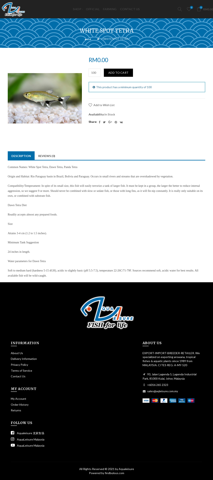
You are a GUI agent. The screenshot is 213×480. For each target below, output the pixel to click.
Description (21, 156)
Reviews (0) (46, 156)
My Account (18, 398)
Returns (16, 410)
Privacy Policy (19, 364)
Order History (20, 404)
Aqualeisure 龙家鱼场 (27, 433)
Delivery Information (24, 358)
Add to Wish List (104, 105)
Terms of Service (21, 370)
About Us (17, 353)
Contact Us (18, 376)
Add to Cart (118, 72)
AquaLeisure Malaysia (27, 439)
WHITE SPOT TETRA (115, 39)
